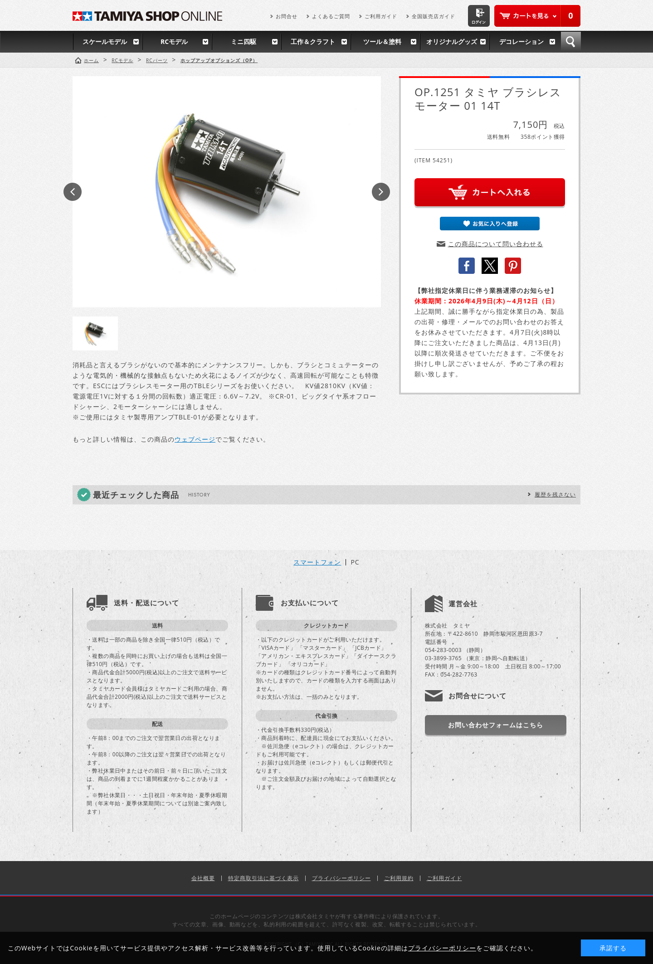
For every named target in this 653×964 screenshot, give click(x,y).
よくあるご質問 (331, 16)
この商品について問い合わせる (495, 243)
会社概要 (203, 878)
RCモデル (174, 41)
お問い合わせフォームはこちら (495, 725)
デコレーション (521, 41)
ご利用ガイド (381, 16)
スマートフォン (317, 562)
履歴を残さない (555, 494)
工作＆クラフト (313, 41)
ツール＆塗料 (382, 41)
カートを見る (537, 16)
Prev (72, 192)
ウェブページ (195, 439)
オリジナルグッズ (451, 41)
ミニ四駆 (243, 41)
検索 (571, 42)
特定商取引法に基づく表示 (263, 878)
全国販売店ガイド (433, 16)
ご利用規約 (399, 878)
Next (381, 192)
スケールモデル (105, 41)
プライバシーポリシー (341, 878)
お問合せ (286, 16)
